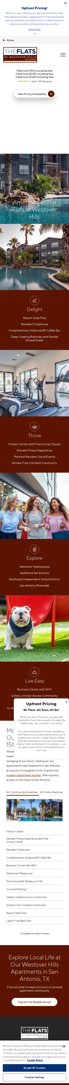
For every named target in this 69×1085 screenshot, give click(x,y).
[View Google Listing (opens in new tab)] (35, 81)
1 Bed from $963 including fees (34, 70)
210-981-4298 (34, 992)
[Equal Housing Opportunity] (27, 1012)
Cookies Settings (34, 1077)
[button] (33, 33)
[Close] (64, 1046)
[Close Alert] (65, 3)
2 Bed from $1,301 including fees (35, 73)
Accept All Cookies (34, 1067)
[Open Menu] (63, 54)
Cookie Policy (35, 1060)
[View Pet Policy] (34, 1019)
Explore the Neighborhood (34, 934)
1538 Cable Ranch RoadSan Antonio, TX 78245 (34, 1001)
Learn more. (34, 29)
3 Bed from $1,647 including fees (34, 77)
